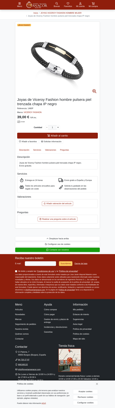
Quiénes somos (22, 334)
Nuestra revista (21, 329)
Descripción (24, 150)
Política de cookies (81, 334)
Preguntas (64, 150)
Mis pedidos (78, 310)
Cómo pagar (49, 314)
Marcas (18, 319)
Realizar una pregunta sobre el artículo (57, 219)
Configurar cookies (85, 403)
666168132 (23, 365)
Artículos (19, 310)
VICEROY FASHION (32, 112)
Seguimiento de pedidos (25, 324)
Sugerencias (78, 319)
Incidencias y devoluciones (55, 327)
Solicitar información (51, 142)
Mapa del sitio (79, 339)
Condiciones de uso (45, 271)
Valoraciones (50, 150)
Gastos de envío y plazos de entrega (56, 320)
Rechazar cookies (85, 397)
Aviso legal (77, 324)
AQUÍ (44, 403)
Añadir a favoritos (28, 142)
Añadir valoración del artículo (57, 203)
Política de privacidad (68, 271)
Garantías (48, 332)
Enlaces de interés (81, 314)
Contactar (19, 339)
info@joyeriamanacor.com (35, 290)
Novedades (20, 314)
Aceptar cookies (85, 391)
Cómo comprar (50, 310)
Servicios (37, 150)
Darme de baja (81, 264)
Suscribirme (66, 264)
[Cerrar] (97, 384)
